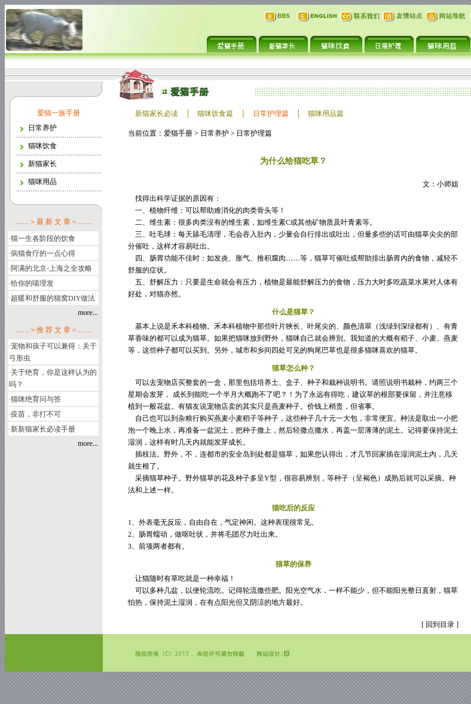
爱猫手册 (178, 133)
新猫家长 (42, 164)
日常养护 (42, 128)
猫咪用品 (42, 181)
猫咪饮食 (42, 146)
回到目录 (440, 624)
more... (88, 312)
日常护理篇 (254, 133)
